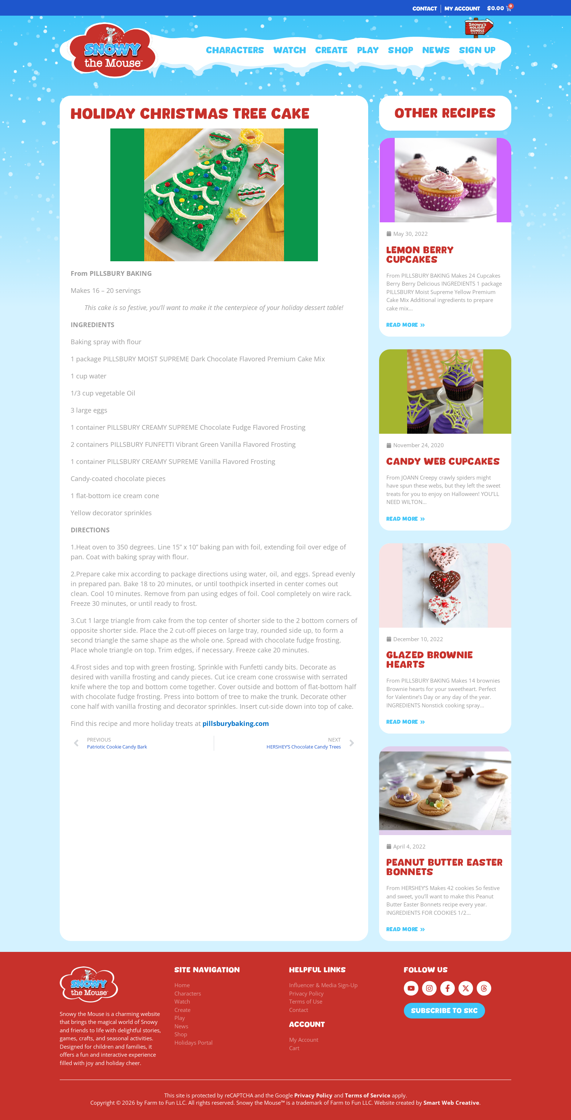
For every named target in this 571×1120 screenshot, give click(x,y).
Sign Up (477, 50)
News (436, 50)
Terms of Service (367, 1095)
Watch (289, 50)
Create (331, 50)
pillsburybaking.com (235, 723)
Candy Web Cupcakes (443, 461)
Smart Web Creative (451, 1102)
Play (368, 50)
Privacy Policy (313, 1095)
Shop (400, 50)
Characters (235, 50)
